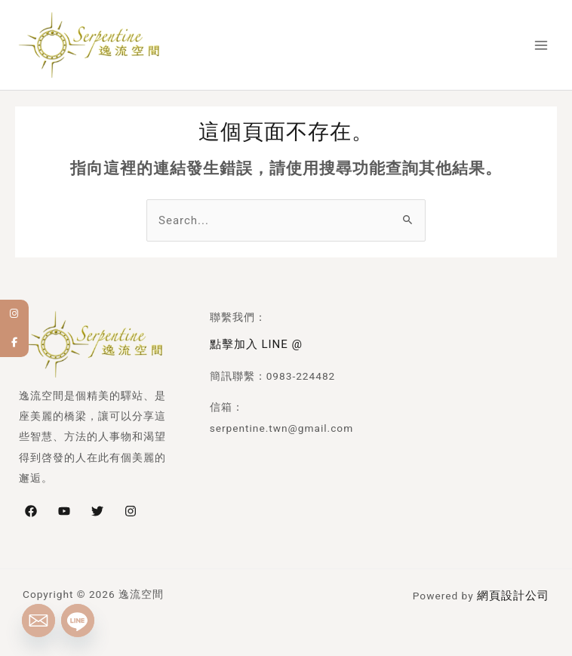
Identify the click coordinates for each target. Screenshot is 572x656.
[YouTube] (64, 507)
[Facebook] (31, 507)
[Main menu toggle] (542, 44)
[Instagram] (130, 507)
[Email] (38, 620)
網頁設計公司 (515, 590)
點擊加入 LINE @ (253, 340)
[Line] (77, 620)
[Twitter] (97, 507)
